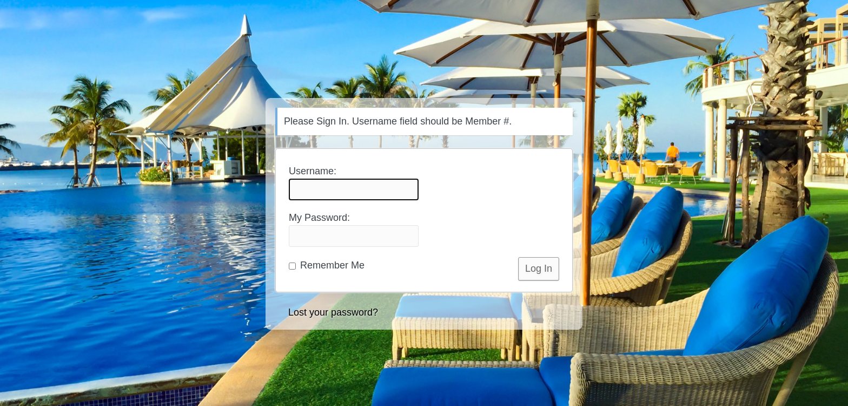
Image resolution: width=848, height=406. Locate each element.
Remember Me (327, 265)
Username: (354, 183)
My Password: (354, 229)
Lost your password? (333, 312)
